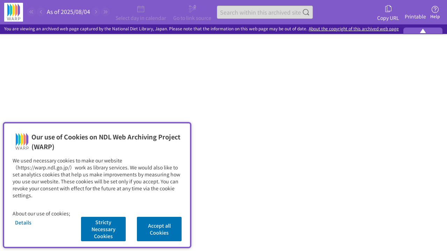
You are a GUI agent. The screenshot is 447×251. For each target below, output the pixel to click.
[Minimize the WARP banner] (423, 30)
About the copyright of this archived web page (354, 28)
